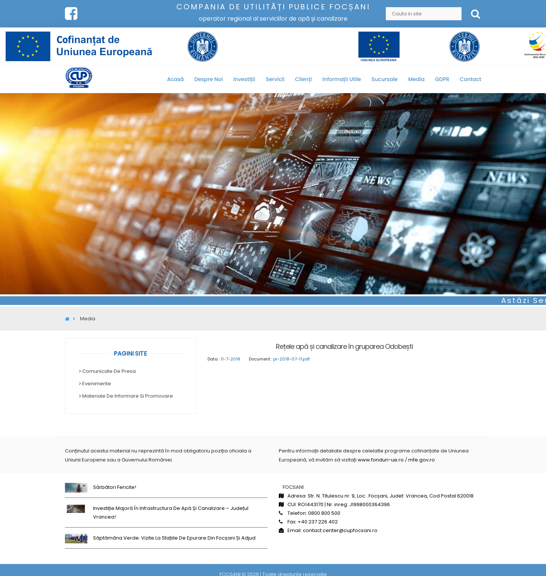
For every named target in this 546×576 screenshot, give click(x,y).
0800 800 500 (324, 513)
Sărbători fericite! (114, 487)
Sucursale (385, 79)
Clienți (303, 79)
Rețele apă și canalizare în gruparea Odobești (344, 346)
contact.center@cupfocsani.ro (340, 530)
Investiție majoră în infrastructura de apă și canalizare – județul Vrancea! (170, 512)
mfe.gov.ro (421, 459)
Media (416, 79)
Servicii (275, 79)
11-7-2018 (230, 359)
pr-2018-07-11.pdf (291, 359)
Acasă (175, 79)
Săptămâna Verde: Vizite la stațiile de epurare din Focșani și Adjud (174, 537)
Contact (470, 79)
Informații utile (341, 79)
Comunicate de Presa (109, 371)
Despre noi (208, 79)
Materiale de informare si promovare (127, 396)
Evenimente (96, 383)
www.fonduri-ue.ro (381, 459)
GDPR (442, 79)
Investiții (244, 79)
